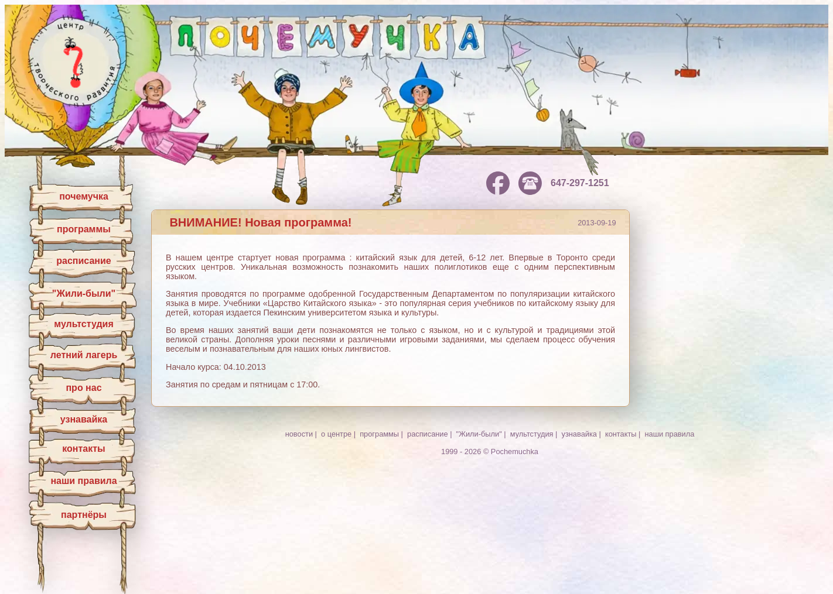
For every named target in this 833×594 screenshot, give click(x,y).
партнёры (84, 515)
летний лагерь (84, 355)
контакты (83, 449)
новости (299, 434)
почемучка (83, 196)
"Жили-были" (83, 293)
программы (84, 229)
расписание (83, 261)
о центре (336, 434)
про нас (83, 388)
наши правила (83, 481)
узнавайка (83, 419)
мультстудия (84, 324)
